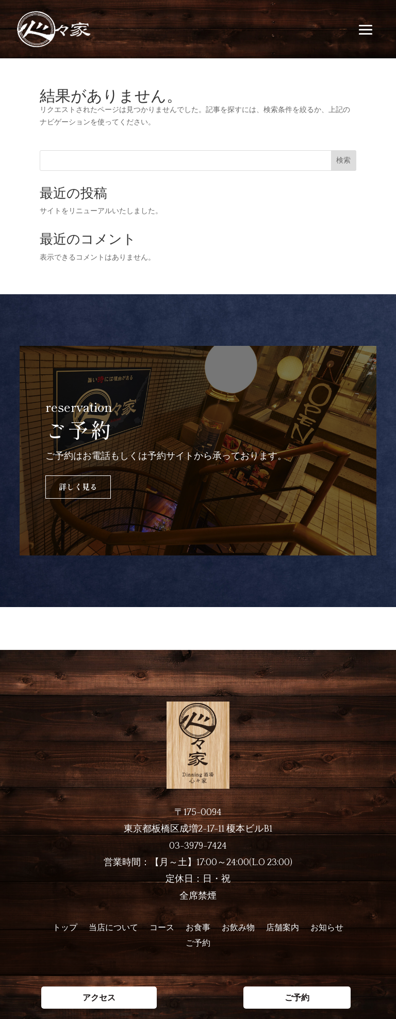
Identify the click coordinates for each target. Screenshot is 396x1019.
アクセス (99, 628)
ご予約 (297, 628)
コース (162, 928)
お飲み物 (238, 928)
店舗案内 (282, 928)
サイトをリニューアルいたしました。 (101, 210)
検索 (343, 160)
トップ (65, 928)
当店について (113, 928)
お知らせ (326, 928)
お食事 (198, 928)
